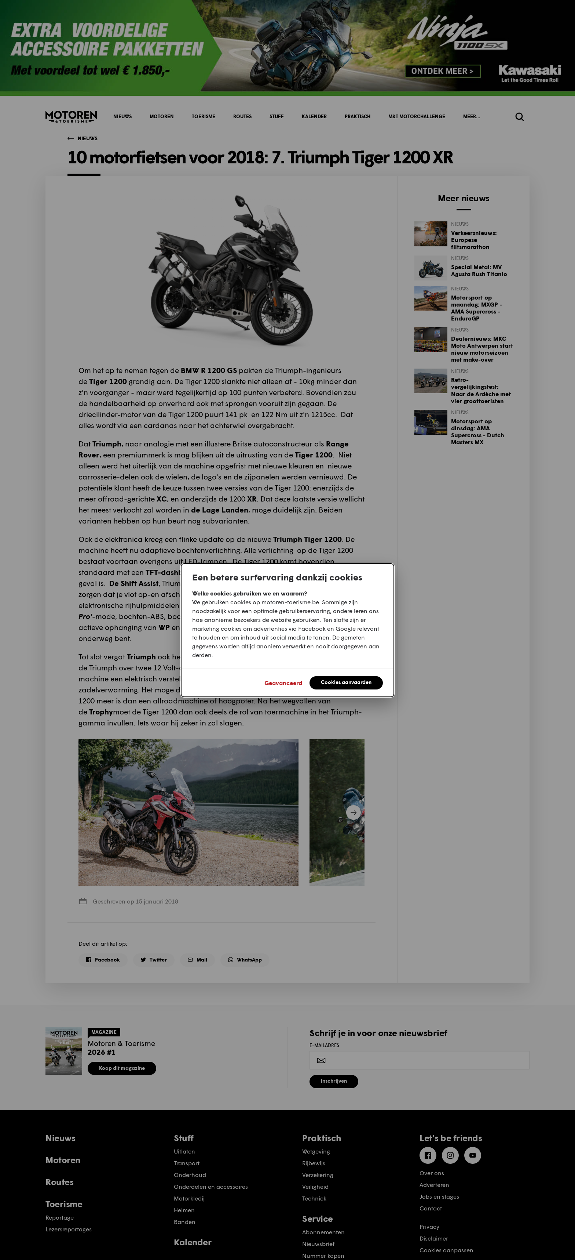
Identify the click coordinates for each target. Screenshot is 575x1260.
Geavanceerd (283, 682)
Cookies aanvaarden (346, 682)
